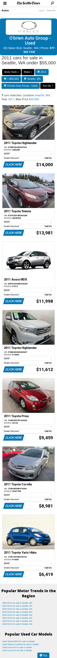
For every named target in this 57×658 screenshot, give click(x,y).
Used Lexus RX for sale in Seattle (17, 647)
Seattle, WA (32, 78)
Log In (41, 10)
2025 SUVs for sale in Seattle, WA (17, 603)
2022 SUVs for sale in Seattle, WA (17, 612)
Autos (5, 10)
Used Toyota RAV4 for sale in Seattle (18, 641)
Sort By (48, 85)
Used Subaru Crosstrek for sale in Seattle (20, 644)
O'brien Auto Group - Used (21, 85)
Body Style (11, 71)
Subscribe (51, 10)
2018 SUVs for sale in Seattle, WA (17, 624)
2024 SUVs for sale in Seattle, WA (17, 606)
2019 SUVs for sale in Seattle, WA (17, 621)
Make (28, 71)
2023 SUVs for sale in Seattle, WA (17, 609)
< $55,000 (11, 78)
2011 (41, 71)
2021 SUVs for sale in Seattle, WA (17, 615)
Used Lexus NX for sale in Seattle (17, 650)
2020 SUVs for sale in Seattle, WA (17, 618)
